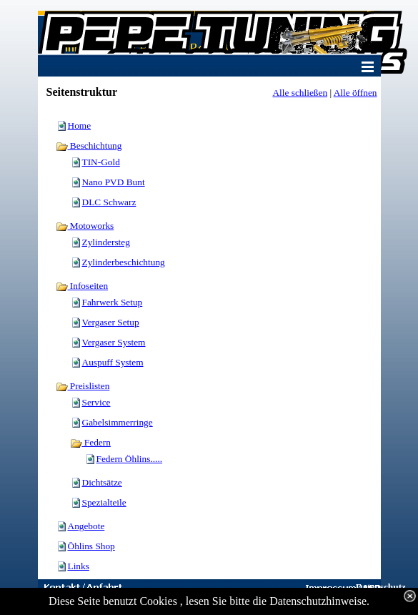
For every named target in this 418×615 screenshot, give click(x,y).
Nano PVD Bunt (113, 182)
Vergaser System (114, 342)
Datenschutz (381, 586)
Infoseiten (82, 285)
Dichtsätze (102, 482)
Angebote (86, 526)
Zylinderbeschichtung (123, 262)
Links (78, 566)
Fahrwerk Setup (112, 302)
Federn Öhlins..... (129, 458)
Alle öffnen (355, 92)
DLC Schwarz (109, 202)
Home (79, 125)
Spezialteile (104, 502)
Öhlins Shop (91, 546)
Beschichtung (89, 145)
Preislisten (83, 385)
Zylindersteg (106, 242)
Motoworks (85, 225)
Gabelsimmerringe (117, 422)
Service (96, 402)
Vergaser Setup (110, 322)
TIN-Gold (101, 162)
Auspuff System (113, 362)
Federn (90, 442)
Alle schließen (299, 92)
